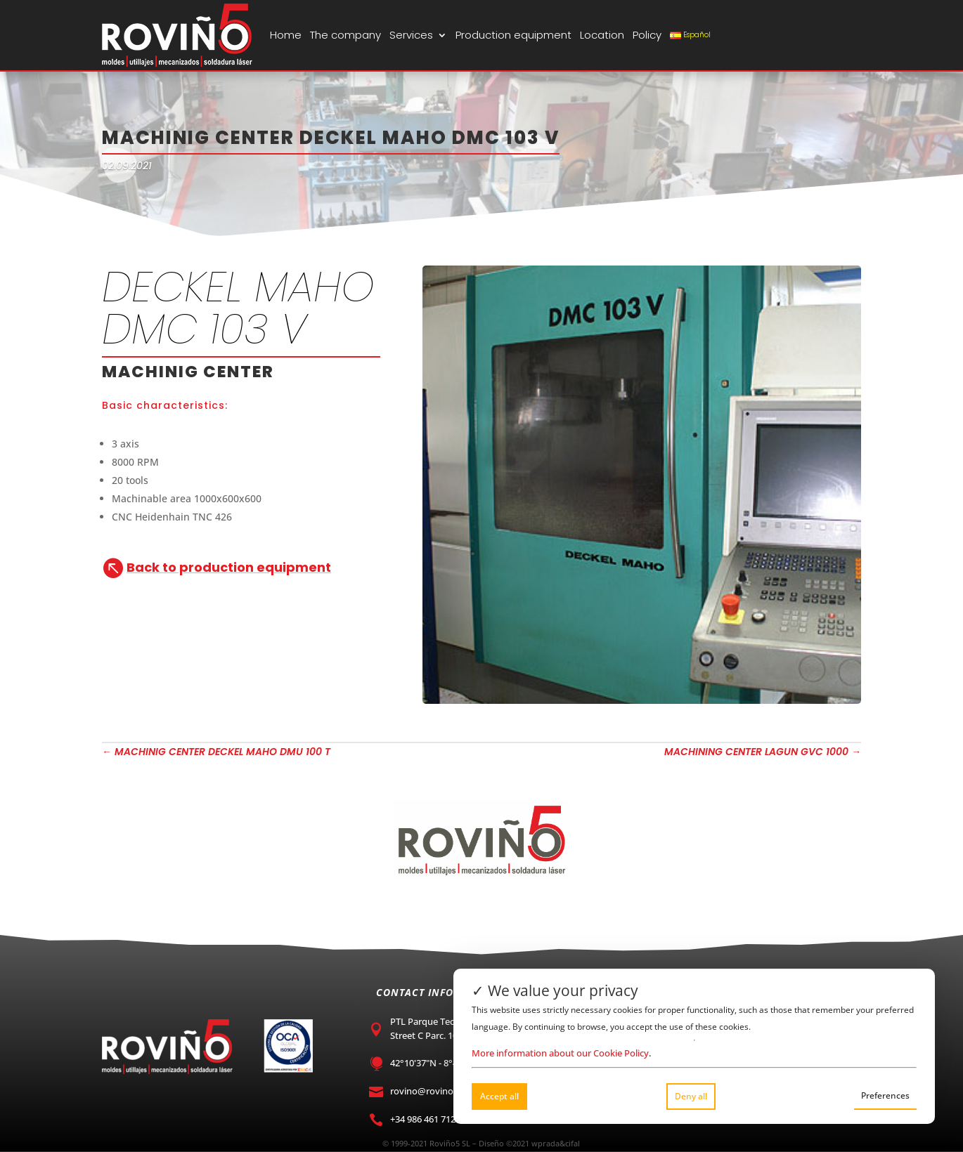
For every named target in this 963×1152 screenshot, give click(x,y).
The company (345, 34)
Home (286, 34)
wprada (545, 1143)
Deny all (691, 1096)
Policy (647, 34)
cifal (572, 1143)
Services (411, 34)
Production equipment (513, 34)
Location (602, 34)
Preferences (885, 1095)
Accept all (499, 1096)
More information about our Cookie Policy (560, 1053)
